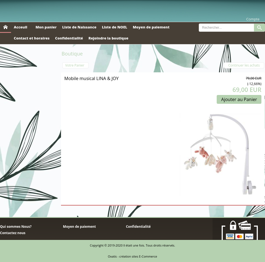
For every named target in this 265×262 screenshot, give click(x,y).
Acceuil (20, 27)
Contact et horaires (32, 38)
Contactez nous (12, 233)
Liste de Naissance (79, 27)
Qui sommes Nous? (15, 226)
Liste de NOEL (114, 27)
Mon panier (46, 27)
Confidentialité (69, 38)
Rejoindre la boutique (108, 38)
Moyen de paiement (151, 27)
